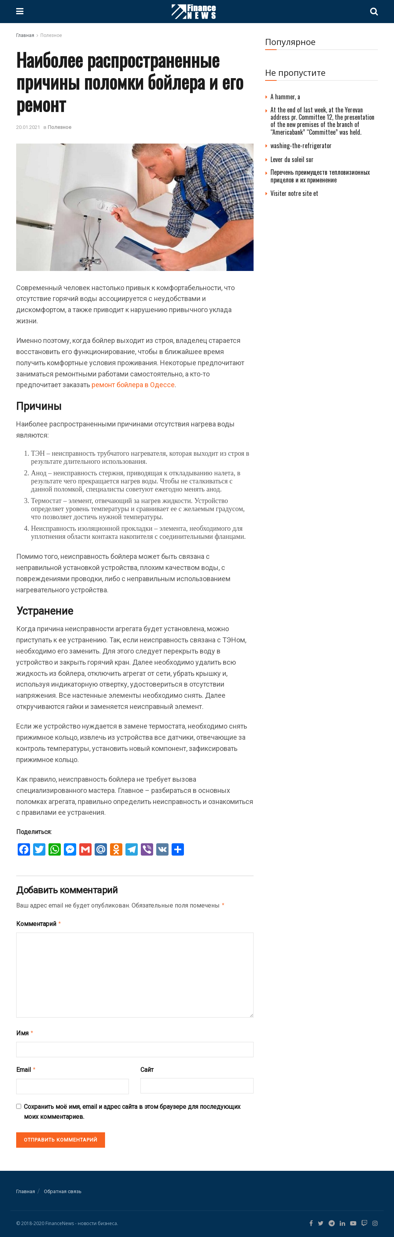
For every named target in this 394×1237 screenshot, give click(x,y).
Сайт (147, 1067)
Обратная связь (63, 1188)
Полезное (51, 35)
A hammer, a (285, 96)
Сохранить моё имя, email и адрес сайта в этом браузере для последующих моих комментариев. (132, 1108)
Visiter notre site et (294, 193)
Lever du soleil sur (292, 159)
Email (26, 1067)
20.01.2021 (28, 127)
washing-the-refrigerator (301, 145)
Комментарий (39, 923)
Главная (25, 35)
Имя (25, 1031)
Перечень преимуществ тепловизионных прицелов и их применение (320, 175)
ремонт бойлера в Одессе (133, 385)
